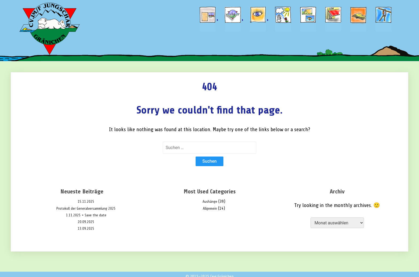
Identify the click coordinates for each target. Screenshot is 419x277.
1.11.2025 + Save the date (86, 215)
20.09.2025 (86, 222)
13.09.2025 (86, 229)
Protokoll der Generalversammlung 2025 (86, 208)
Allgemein (210, 208)
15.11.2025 (86, 202)
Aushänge (210, 202)
